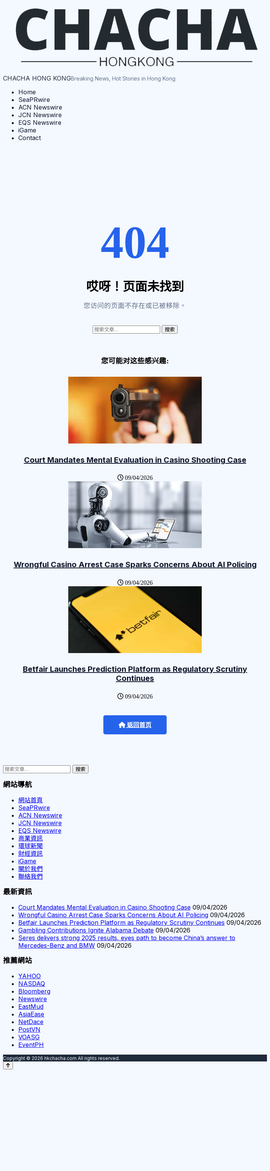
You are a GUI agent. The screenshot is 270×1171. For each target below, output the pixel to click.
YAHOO (29, 976)
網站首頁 (30, 800)
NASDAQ (31, 983)
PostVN (29, 1029)
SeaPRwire (34, 99)
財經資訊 (30, 853)
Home (27, 92)
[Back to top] (8, 1065)
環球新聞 (30, 846)
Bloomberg (34, 991)
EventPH (31, 1044)
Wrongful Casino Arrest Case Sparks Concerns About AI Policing (135, 564)
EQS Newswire (39, 122)
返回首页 (135, 725)
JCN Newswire (40, 115)
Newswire (32, 999)
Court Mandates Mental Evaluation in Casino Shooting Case (135, 460)
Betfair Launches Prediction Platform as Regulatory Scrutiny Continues (135, 674)
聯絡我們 (30, 876)
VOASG (29, 1037)
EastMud (30, 1006)
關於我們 (30, 869)
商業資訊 (30, 838)
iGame (27, 130)
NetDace (30, 1022)
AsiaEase (31, 1014)
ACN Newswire (40, 107)
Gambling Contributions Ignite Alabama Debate (86, 930)
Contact (29, 138)
